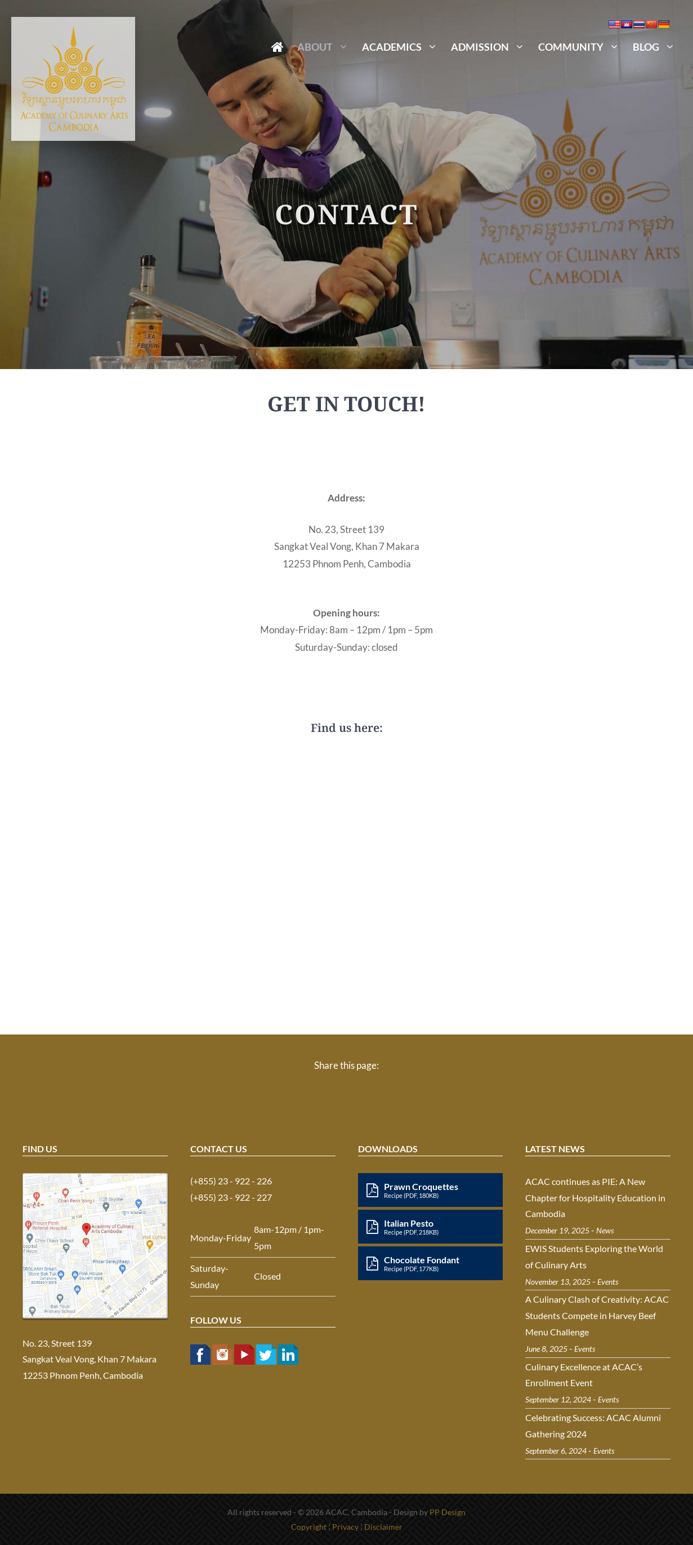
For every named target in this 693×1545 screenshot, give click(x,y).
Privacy (345, 1526)
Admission (491, 46)
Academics (403, 46)
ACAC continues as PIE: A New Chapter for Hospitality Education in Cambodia (595, 1197)
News (605, 1230)
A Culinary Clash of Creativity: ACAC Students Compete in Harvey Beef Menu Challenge (597, 1315)
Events (607, 1281)
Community (582, 46)
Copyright (309, 1526)
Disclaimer (383, 1526)
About (326, 46)
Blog (657, 46)
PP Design (448, 1512)
